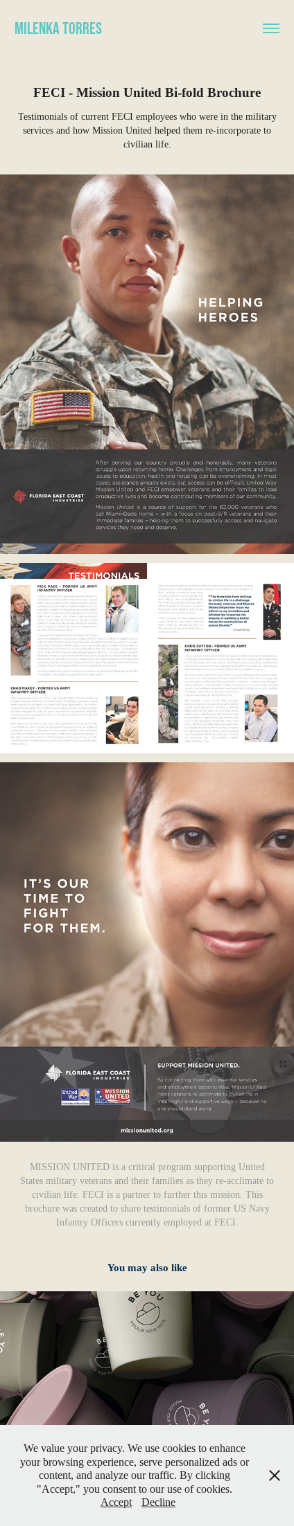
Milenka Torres (58, 28)
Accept (116, 1502)
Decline (158, 1502)
